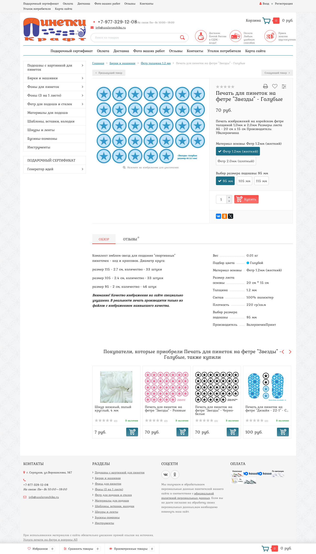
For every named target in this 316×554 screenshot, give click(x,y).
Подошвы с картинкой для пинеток (49, 67)
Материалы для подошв (47, 112)
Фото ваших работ (107, 3)
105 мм (244, 180)
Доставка (83, 3)
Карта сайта (63, 8)
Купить (250, 199)
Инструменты (38, 147)
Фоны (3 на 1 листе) (44, 95)
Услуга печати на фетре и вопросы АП (50, 539)
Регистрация (284, 3)
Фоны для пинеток (43, 86)
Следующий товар (277, 73)
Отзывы (129, 3)
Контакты (146, 3)
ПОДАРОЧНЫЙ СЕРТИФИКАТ (51, 160)
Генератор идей (40, 169)
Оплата (68, 3)
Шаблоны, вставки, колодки (50, 121)
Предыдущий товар (109, 73)
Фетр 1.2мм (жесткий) (240, 151)
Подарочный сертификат (41, 3)
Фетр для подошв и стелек (49, 104)
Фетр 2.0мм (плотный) (236, 161)
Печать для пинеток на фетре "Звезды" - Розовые (165, 408)
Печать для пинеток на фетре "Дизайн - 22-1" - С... (266, 408)
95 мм (228, 180)
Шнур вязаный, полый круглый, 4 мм (113, 408)
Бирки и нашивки (42, 78)
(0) (106, 421)
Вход (264, 3)
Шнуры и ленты (41, 130)
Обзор (104, 239)
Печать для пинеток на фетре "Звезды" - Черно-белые (214, 410)
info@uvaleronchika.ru (111, 27)
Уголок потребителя (37, 8)
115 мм (261, 180)
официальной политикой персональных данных (187, 495)
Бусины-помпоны (42, 138)
